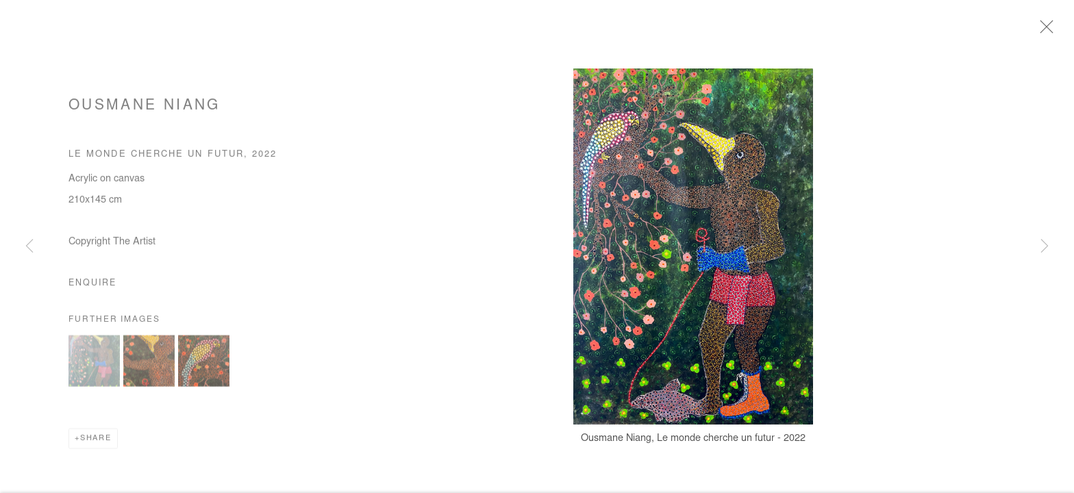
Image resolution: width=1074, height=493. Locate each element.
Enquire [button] (92, 286)
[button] (94, 364)
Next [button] (1044, 246)
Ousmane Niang (144, 110)
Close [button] (1046, 31)
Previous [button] (29, 246)
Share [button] (96, 441)
